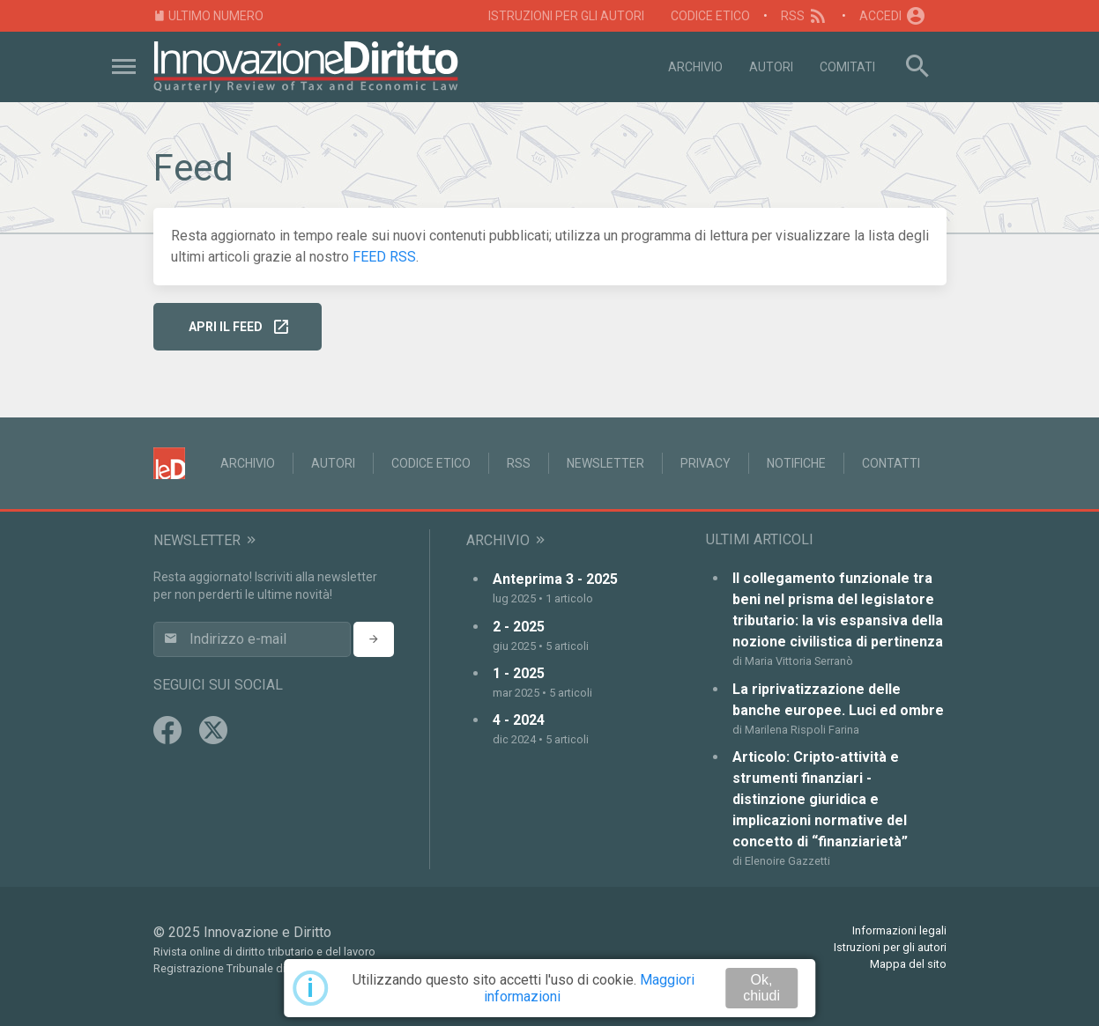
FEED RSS (384, 256)
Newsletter (605, 463)
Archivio (695, 67)
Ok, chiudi (761, 987)
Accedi (892, 16)
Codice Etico (710, 16)
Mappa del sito (908, 964)
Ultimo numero (208, 16)
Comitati (847, 67)
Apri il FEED (239, 327)
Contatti (891, 463)
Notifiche (796, 463)
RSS (805, 16)
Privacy (705, 463)
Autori (771, 67)
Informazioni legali (899, 930)
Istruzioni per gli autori (566, 16)
